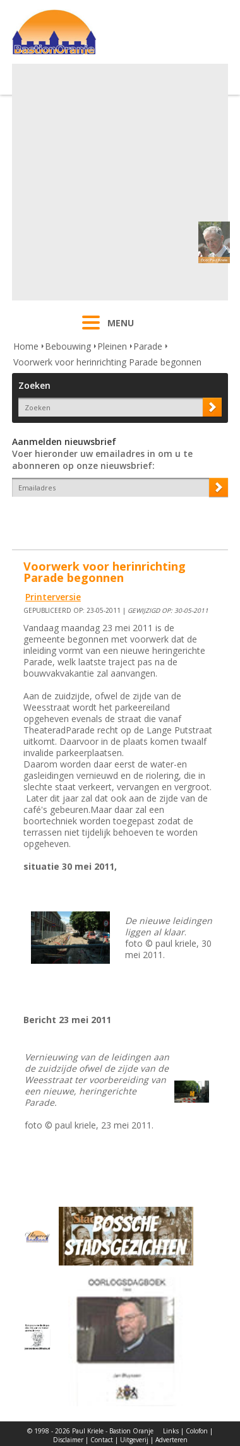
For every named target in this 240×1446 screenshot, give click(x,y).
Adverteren (171, 1439)
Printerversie (53, 597)
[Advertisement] (118, 182)
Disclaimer (68, 1439)
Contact (101, 1439)
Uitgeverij (134, 1439)
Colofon (197, 1430)
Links (171, 1430)
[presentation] (86, 519)
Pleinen (112, 346)
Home (26, 346)
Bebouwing (68, 346)
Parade (147, 346)
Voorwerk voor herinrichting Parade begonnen (107, 362)
